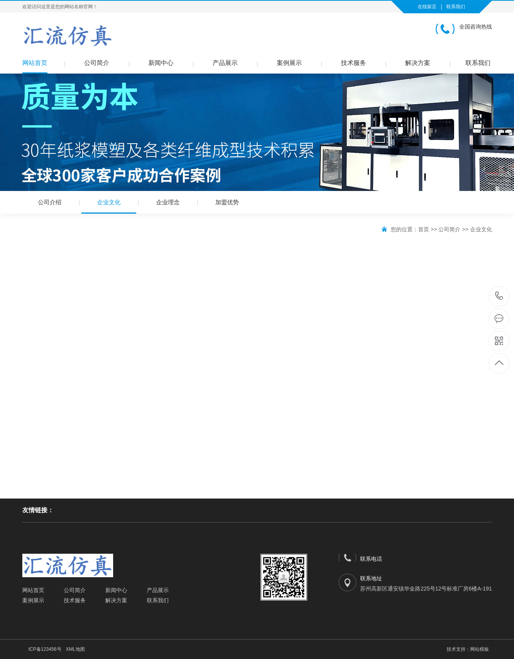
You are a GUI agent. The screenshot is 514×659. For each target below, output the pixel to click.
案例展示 (289, 62)
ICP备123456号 (45, 649)
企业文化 (108, 206)
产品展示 (225, 62)
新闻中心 (160, 62)
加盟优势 (227, 202)
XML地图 (75, 649)
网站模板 (479, 649)
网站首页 (34, 62)
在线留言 (427, 6)
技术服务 (353, 62)
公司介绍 (49, 202)
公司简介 (96, 62)
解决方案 (417, 62)
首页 (423, 229)
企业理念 (168, 202)
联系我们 (455, 6)
